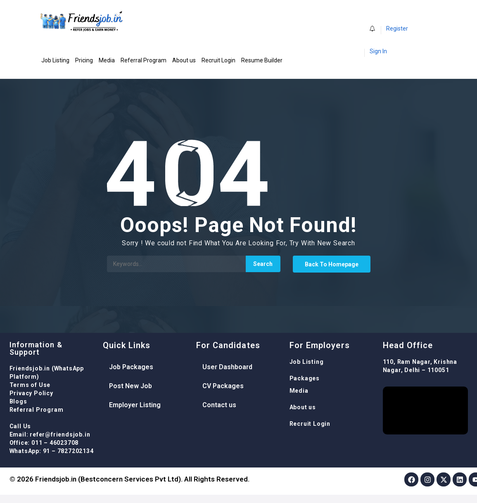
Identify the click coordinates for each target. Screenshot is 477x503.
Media (107, 60)
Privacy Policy (31, 393)
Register (397, 28)
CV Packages (223, 386)
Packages (305, 378)
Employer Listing (135, 405)
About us (184, 60)
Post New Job (130, 386)
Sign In (378, 51)
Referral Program (143, 60)
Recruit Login (218, 60)
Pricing (84, 60)
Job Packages (131, 367)
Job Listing (55, 60)
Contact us (219, 405)
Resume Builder (261, 60)
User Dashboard (227, 367)
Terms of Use (30, 385)
